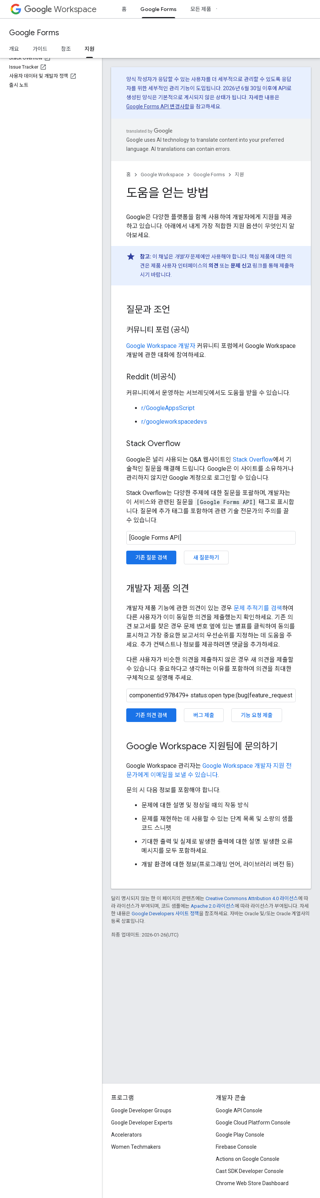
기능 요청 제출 (257, 715)
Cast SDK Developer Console (250, 1171)
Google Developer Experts (142, 1123)
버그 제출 (203, 715)
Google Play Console (240, 1135)
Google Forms (34, 33)
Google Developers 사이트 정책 (165, 913)
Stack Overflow (253, 459)
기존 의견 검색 (151, 715)
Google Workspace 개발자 (160, 345)
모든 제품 (200, 9)
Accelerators (126, 1135)
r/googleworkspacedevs (174, 421)
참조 (66, 48)
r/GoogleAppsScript (168, 408)
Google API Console (239, 1110)
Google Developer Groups (141, 1110)
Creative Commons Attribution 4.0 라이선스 (251, 898)
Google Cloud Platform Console (253, 1123)
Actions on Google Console (247, 1159)
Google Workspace (162, 174)
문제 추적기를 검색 (258, 608)
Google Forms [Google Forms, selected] (158, 9)
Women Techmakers (136, 1147)
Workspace (60, 9)
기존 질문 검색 (151, 557)
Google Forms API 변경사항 (158, 106)
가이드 (40, 48)
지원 (239, 174)
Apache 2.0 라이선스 (213, 906)
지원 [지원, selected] (89, 48)
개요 (14, 48)
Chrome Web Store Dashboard (252, 1183)
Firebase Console (236, 1147)
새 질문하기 (206, 557)
